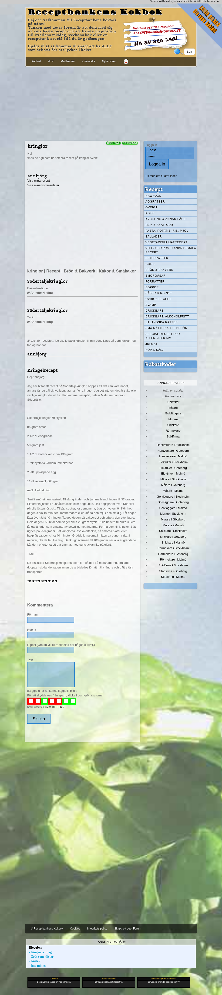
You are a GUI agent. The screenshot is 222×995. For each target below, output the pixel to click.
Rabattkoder (160, 364)
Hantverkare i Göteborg (173, 450)
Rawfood (153, 195)
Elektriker (173, 402)
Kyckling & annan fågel (166, 219)
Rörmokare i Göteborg (173, 554)
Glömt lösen (169, 176)
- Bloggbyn (34, 947)
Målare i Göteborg (173, 485)
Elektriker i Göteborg (173, 468)
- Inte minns (36, 965)
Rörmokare (173, 430)
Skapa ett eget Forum (127, 928)
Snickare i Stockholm (173, 531)
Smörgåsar (155, 275)
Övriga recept (158, 299)
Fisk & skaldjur (159, 225)
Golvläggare (173, 413)
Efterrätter (156, 258)
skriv (51, 61)
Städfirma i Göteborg (173, 571)
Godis (150, 264)
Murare (173, 419)
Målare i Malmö (173, 490)
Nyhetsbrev (109, 61)
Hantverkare (173, 396)
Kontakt (36, 61)
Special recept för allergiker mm (162, 336)
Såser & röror (158, 293)
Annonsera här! (171, 383)
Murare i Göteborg (173, 519)
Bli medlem (152, 176)
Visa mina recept (38, 180)
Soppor (152, 287)
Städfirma (173, 436)
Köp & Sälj (154, 349)
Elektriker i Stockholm (173, 462)
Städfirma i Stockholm (173, 565)
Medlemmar (68, 61)
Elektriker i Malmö (173, 473)
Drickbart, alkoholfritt (167, 316)
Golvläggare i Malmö (173, 508)
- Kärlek (33, 961)
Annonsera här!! (111, 942)
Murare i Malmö (173, 525)
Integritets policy (97, 928)
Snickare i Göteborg (173, 536)
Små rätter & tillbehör (166, 328)
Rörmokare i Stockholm (173, 548)
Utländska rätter (161, 322)
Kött (149, 213)
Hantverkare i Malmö (173, 456)
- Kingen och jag (39, 952)
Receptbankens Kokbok (95, 12)
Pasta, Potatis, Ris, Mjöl (166, 230)
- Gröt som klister (40, 956)
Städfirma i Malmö (173, 576)
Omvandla (88, 61)
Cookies (75, 928)
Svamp (150, 304)
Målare (173, 408)
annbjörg (37, 176)
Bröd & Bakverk (159, 270)
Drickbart (154, 310)
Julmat (151, 344)
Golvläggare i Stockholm (173, 496)
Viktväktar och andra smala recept (170, 250)
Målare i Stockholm (173, 479)
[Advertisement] (111, 102)
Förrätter (155, 281)
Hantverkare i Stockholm (173, 445)
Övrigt (151, 207)
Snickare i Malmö (173, 542)
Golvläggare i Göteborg (173, 502)
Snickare (173, 425)
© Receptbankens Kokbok (47, 928)
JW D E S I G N (55, 707)
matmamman (42, 580)
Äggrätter (155, 201)
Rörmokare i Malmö (173, 559)
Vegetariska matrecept (166, 242)
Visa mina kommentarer (43, 185)
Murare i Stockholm (173, 513)
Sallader (153, 236)
